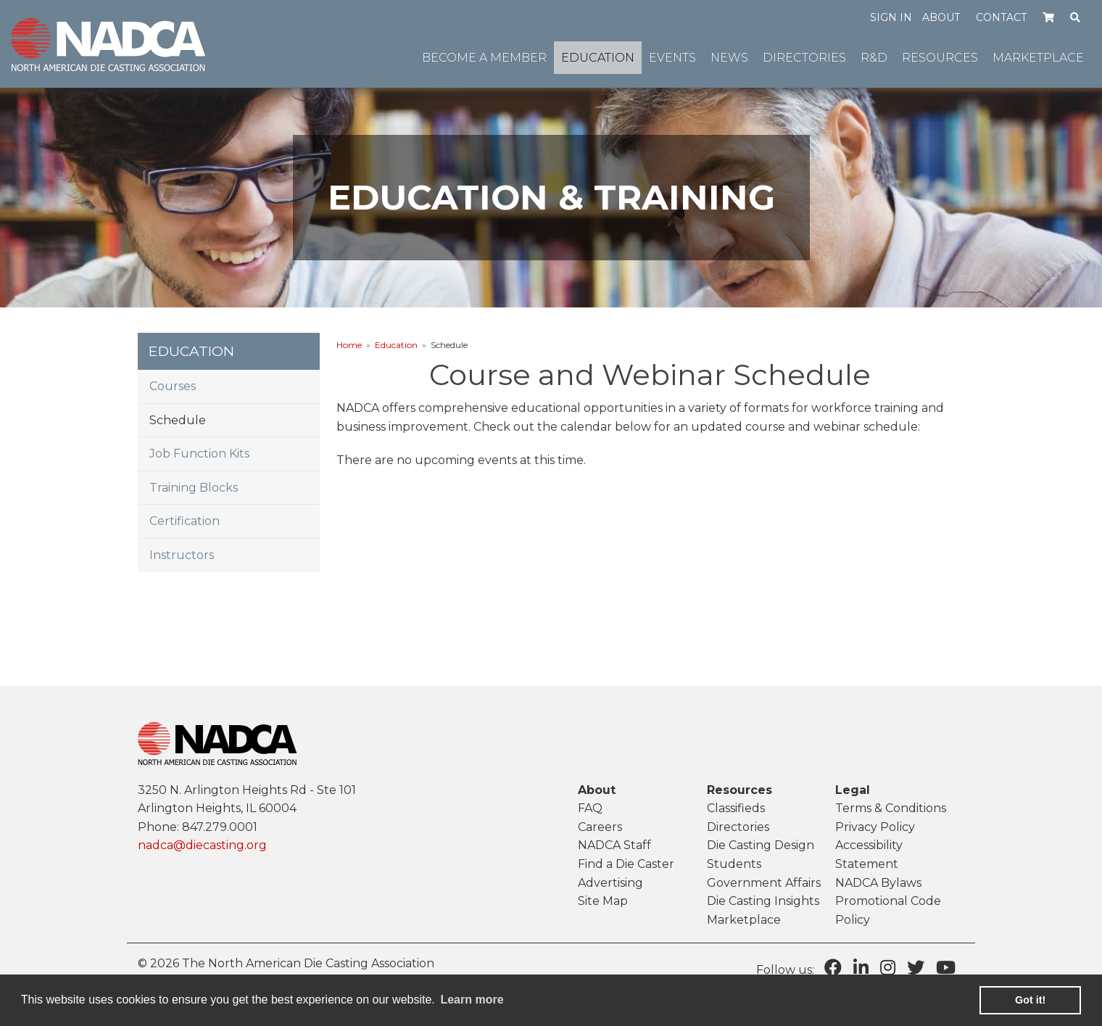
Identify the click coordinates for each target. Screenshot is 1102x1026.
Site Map (603, 901)
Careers (600, 827)
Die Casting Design (760, 845)
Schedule (177, 420)
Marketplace (744, 920)
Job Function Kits (199, 453)
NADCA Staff (614, 845)
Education (396, 344)
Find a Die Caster (626, 864)
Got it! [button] (1030, 1000)
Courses (172, 386)
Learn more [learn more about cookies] (471, 999)
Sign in (891, 17)
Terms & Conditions (890, 808)
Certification (184, 521)
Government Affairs (764, 883)
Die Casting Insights (763, 901)
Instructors (181, 555)
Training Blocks (193, 488)
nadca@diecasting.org (202, 845)
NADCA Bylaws (878, 883)
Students (734, 864)
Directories (738, 827)
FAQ (590, 808)
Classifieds (736, 808)
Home (349, 344)
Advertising (610, 883)
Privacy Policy (875, 827)
